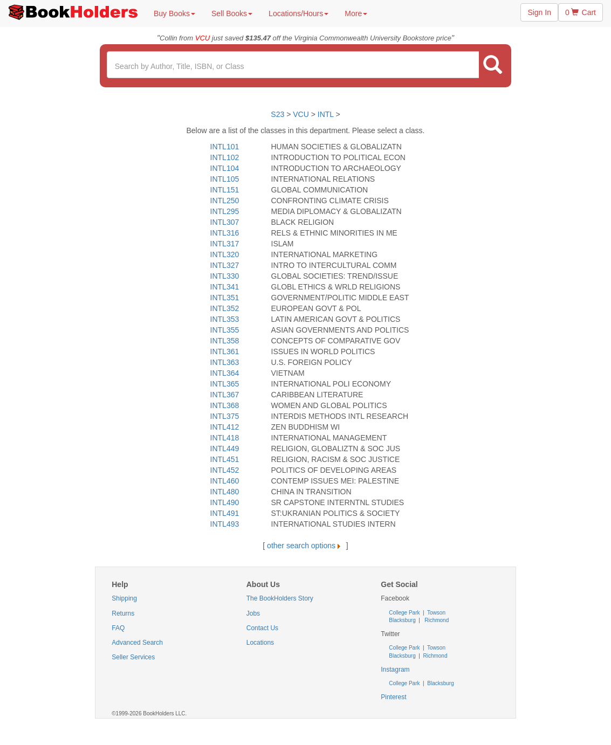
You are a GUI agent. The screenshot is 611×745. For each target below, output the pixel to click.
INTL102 (224, 157)
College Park (405, 613)
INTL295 (224, 211)
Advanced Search (137, 642)
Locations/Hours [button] (298, 13)
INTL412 (224, 427)
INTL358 (224, 340)
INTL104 (224, 168)
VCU (302, 114)
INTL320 (224, 254)
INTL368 (224, 405)
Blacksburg (402, 620)
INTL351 (224, 297)
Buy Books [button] (174, 13)
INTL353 (224, 319)
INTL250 (224, 200)
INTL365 (224, 384)
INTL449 (224, 448)
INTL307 (224, 222)
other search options (305, 545)
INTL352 (224, 308)
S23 (277, 114)
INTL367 (224, 394)
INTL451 (224, 459)
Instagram (395, 669)
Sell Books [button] (231, 13)
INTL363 (224, 362)
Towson (435, 613)
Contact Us (262, 628)
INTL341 (224, 286)
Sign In (539, 12)
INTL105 (224, 179)
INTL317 (224, 243)
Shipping (124, 598)
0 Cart (580, 12)
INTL (326, 114)
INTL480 (224, 491)
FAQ (118, 628)
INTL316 (224, 233)
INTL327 (224, 265)
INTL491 (224, 513)
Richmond (436, 620)
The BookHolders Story (279, 598)
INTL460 (224, 481)
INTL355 (224, 330)
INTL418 (224, 437)
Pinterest (393, 697)
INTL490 (224, 502)
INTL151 (224, 189)
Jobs (253, 613)
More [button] (356, 13)
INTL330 (224, 276)
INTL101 (224, 146)
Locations (260, 642)
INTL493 (224, 524)
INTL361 (224, 351)
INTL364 (224, 373)
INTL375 (224, 416)
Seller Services (133, 657)
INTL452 (224, 470)
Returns (123, 613)
